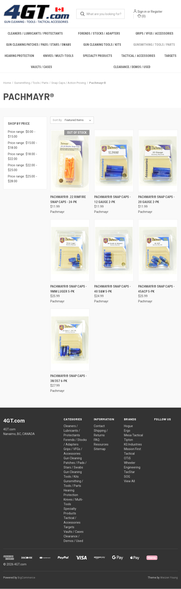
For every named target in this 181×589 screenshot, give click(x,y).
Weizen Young (169, 577)
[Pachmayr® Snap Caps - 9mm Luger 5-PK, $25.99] (70, 250)
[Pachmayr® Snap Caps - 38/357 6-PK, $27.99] (70, 340)
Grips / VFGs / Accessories (154, 33)
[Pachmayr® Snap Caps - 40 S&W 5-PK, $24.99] (114, 250)
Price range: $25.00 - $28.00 (22, 178)
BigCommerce (26, 577)
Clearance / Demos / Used (131, 67)
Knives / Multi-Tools (58, 56)
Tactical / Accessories (138, 56)
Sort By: (57, 120)
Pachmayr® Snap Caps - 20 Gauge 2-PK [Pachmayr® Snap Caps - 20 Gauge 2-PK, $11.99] (156, 199)
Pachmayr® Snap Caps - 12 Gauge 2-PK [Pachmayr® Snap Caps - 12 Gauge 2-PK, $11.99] (112, 199)
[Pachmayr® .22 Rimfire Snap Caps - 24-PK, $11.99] (70, 161)
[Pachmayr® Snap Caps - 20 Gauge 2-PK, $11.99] (158, 161)
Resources (101, 444)
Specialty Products (97, 56)
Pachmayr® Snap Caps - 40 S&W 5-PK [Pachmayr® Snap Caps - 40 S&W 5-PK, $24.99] (112, 289)
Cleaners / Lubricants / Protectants (35, 33)
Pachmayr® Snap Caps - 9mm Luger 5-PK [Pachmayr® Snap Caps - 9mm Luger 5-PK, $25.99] (68, 289)
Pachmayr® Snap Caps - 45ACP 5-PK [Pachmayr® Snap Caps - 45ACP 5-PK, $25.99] (156, 289)
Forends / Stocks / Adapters (99, 33)
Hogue (128, 426)
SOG (127, 477)
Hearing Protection (19, 56)
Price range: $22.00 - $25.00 (22, 167)
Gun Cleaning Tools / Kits (102, 45)
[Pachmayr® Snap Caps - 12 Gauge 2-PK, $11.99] (114, 161)
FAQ (96, 440)
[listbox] (79, 120)
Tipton (128, 440)
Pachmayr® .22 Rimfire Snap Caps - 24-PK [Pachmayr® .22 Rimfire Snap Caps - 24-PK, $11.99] (68, 199)
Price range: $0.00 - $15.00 (21, 134)
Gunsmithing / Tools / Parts (154, 45)
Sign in (142, 11)
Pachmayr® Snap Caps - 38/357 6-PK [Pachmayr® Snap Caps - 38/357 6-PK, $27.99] (68, 378)
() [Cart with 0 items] (141, 16)
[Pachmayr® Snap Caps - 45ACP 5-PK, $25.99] (158, 250)
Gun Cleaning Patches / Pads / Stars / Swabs (38, 45)
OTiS (127, 458)
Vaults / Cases (41, 67)
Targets (69, 527)
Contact (99, 426)
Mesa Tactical (133, 435)
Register (156, 11)
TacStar (129, 472)
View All (129, 481)
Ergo (127, 431)
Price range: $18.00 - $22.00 (22, 156)
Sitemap (100, 449)
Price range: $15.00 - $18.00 (22, 145)
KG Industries (133, 444)
